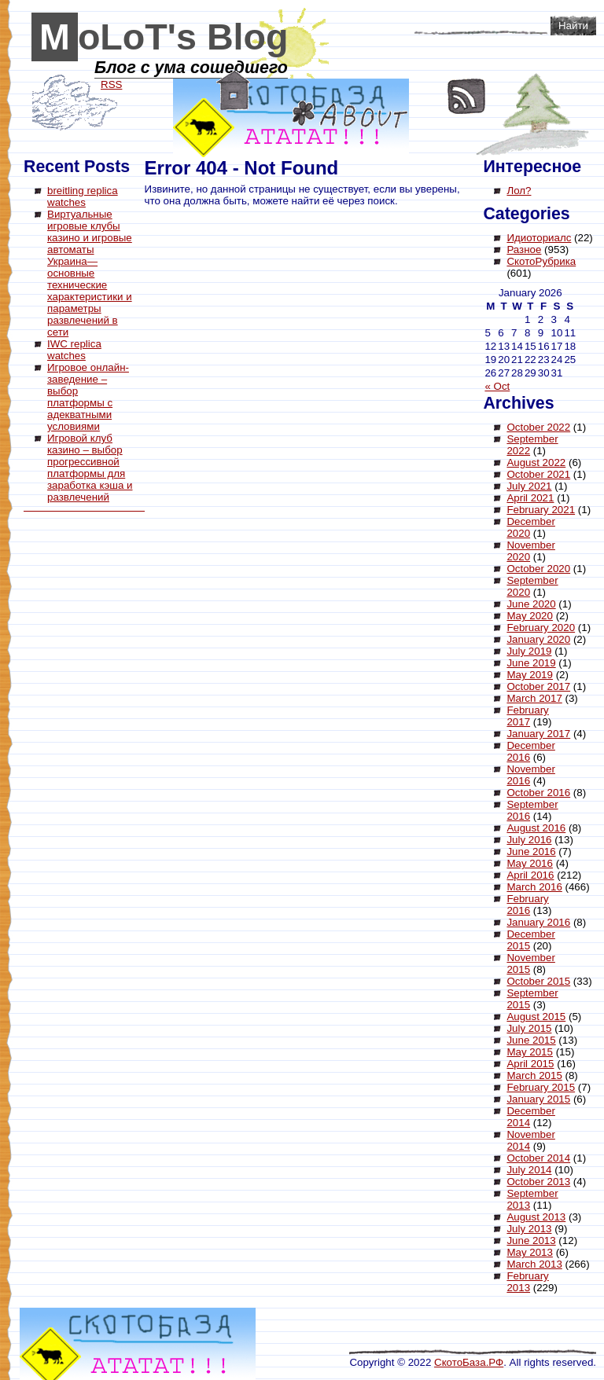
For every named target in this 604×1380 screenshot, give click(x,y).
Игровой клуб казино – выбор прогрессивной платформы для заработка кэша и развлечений (89, 467)
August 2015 (535, 1016)
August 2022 (535, 462)
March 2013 (534, 1264)
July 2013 (528, 1229)
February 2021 (540, 510)
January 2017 (538, 734)
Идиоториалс (538, 238)
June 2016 (530, 851)
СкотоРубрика (541, 261)
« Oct (497, 386)
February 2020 (540, 627)
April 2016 (530, 875)
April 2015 (530, 1064)
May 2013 (529, 1252)
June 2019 (530, 663)
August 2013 (535, 1217)
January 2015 (538, 1099)
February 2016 (527, 904)
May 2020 (529, 616)
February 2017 (527, 716)
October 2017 (538, 686)
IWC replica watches (74, 350)
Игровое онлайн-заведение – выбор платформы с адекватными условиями (88, 397)
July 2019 (528, 651)
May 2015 (529, 1052)
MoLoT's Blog (164, 37)
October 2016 (538, 792)
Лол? (518, 190)
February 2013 (527, 1282)
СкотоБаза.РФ (468, 1362)
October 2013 (538, 1181)
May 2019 (529, 675)
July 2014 (528, 1170)
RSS (466, 96)
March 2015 (534, 1075)
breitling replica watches (82, 196)
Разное (523, 249)
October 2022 (538, 427)
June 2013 (530, 1240)
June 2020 (530, 604)
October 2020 (538, 568)
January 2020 (538, 639)
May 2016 (529, 863)
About (350, 114)
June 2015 (530, 1040)
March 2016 (534, 887)
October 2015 (538, 981)
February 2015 (540, 1087)
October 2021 (538, 474)
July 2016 (528, 840)
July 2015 (528, 1028)
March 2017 (534, 698)
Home (233, 90)
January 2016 (538, 922)
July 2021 (528, 486)
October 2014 (538, 1158)
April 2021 (530, 498)
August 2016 (535, 828)
